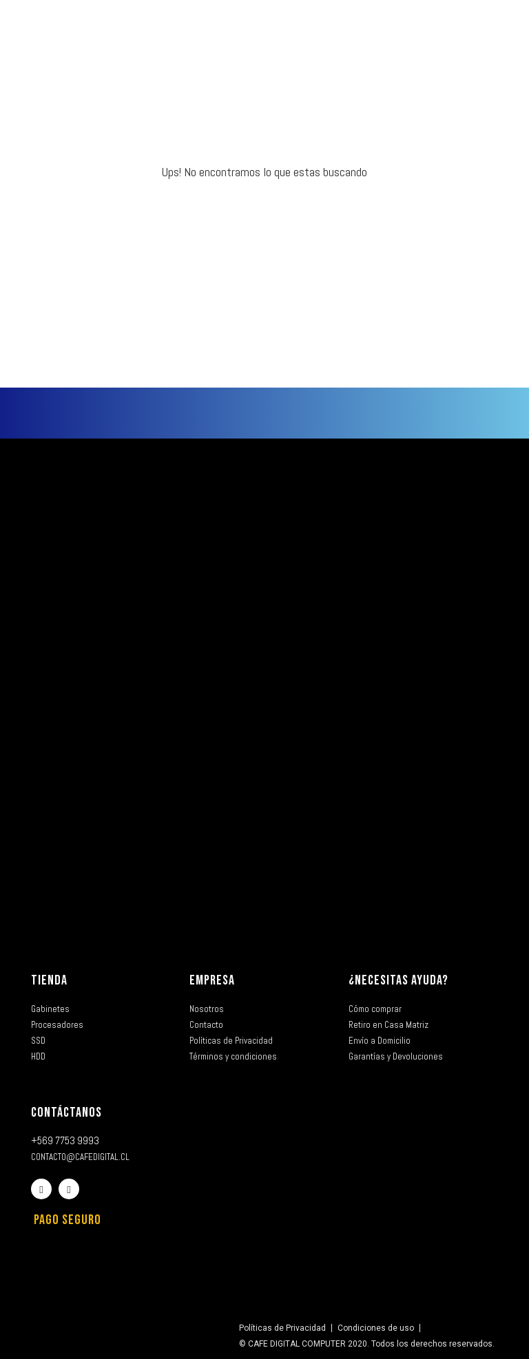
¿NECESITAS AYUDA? (398, 980)
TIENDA (49, 980)
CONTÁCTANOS (66, 1112)
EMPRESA (212, 980)
